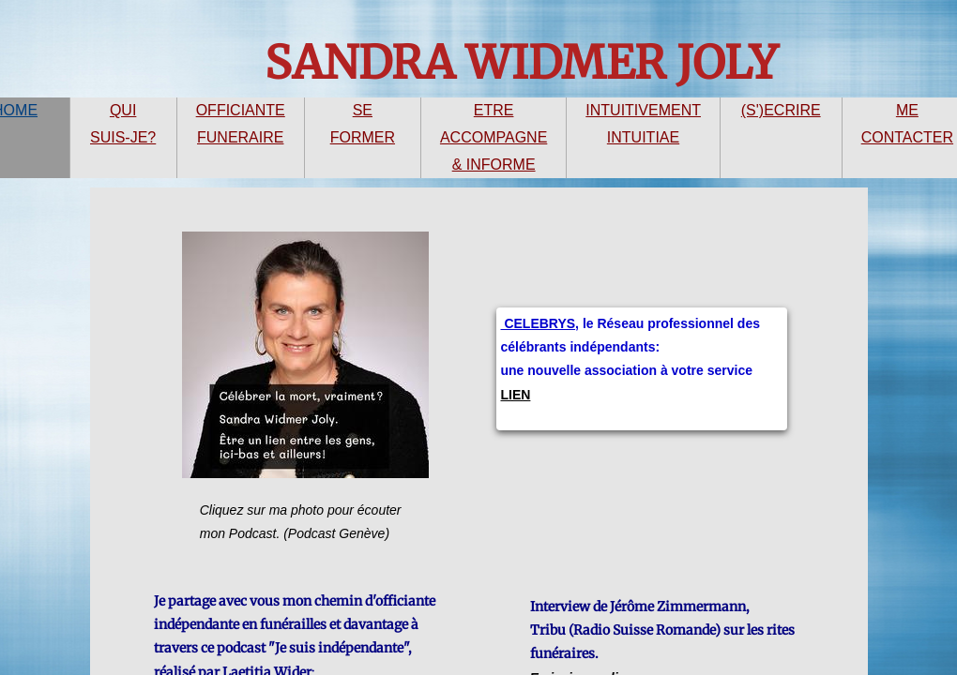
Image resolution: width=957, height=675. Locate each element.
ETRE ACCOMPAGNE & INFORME (493, 137)
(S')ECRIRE (781, 110)
